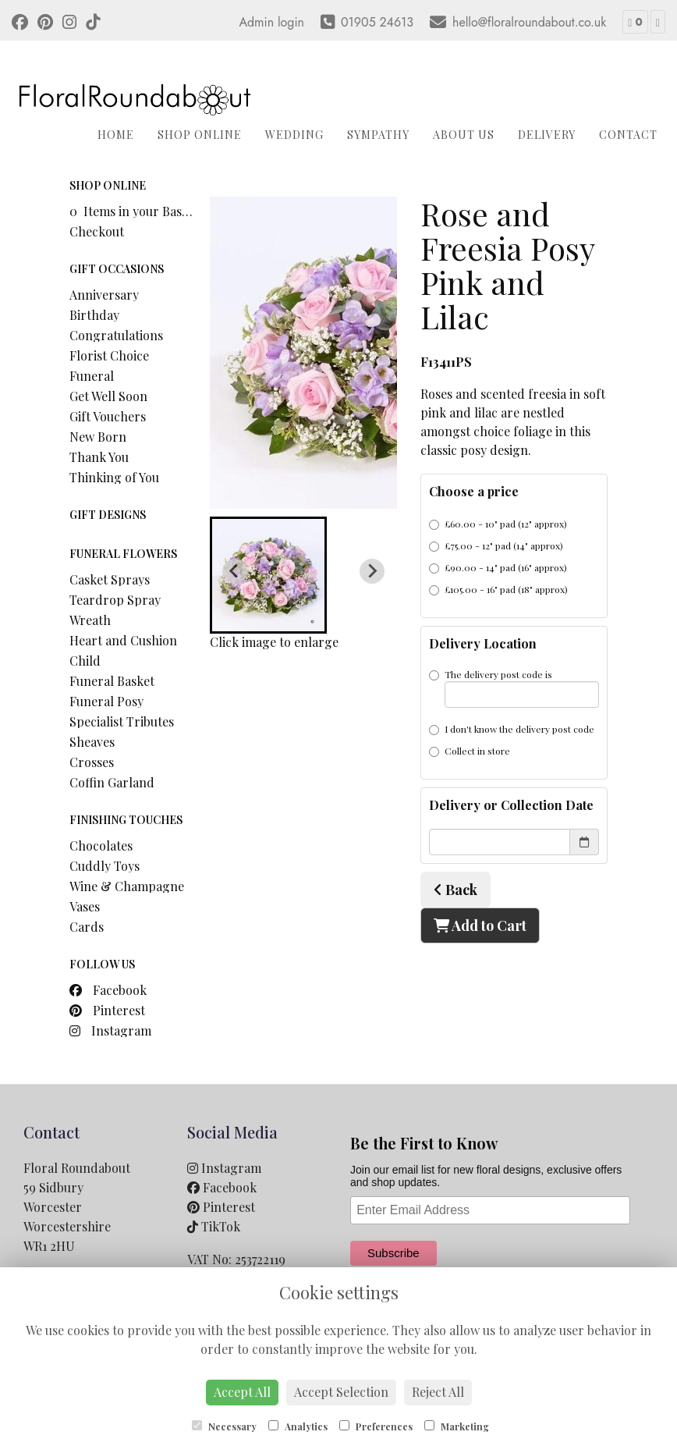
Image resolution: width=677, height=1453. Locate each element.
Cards (86, 926)
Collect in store (469, 750)
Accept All (242, 1392)
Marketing (456, 1426)
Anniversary (104, 294)
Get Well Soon (108, 396)
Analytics (298, 1426)
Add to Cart (480, 925)
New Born (97, 436)
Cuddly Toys (104, 866)
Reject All (438, 1392)
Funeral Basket (111, 681)
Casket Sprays (109, 579)
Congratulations (116, 335)
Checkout (96, 231)
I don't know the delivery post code (511, 729)
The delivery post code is (514, 688)
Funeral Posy (106, 701)
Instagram (110, 1030)
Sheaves (92, 742)
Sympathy (378, 134)
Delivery (547, 134)
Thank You (99, 457)
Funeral (91, 376)
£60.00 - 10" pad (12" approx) (498, 523)
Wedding (294, 134)
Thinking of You (114, 477)
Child (85, 660)
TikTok (213, 1226)
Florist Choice (109, 355)
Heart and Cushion (123, 640)
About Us (463, 134)
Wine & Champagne (126, 886)
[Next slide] (372, 571)
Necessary (224, 1426)
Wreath (90, 620)
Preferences (376, 1426)
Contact (628, 134)
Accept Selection (341, 1392)
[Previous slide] (234, 571)
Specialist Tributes (121, 721)
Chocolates (101, 845)
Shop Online (200, 134)
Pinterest (107, 1010)
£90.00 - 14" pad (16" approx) (498, 567)
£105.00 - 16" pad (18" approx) (498, 589)
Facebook (108, 990)
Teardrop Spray (115, 600)
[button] (268, 575)
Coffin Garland (111, 782)
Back (455, 889)
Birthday (94, 315)
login (291, 22)
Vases (84, 906)
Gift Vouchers (107, 416)
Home (115, 134)
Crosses (91, 762)
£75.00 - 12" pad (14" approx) (496, 545)
